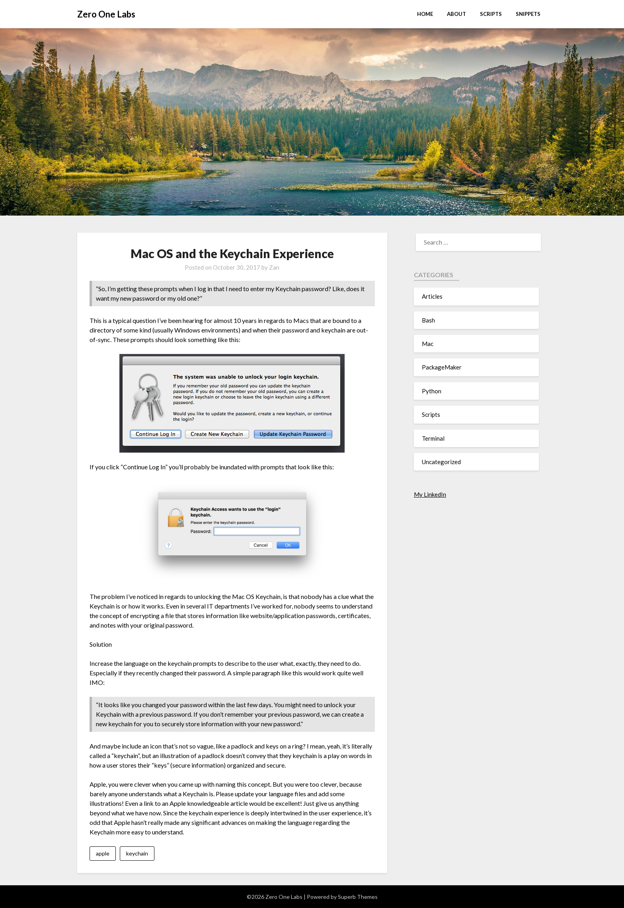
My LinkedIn (430, 494)
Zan (274, 267)
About (456, 14)
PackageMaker (442, 367)
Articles (432, 296)
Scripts (491, 14)
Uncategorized (441, 461)
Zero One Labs (106, 14)
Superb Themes (358, 896)
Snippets (528, 14)
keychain (137, 853)
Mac (427, 343)
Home (425, 14)
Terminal (433, 438)
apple (102, 853)
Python (431, 391)
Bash (428, 320)
